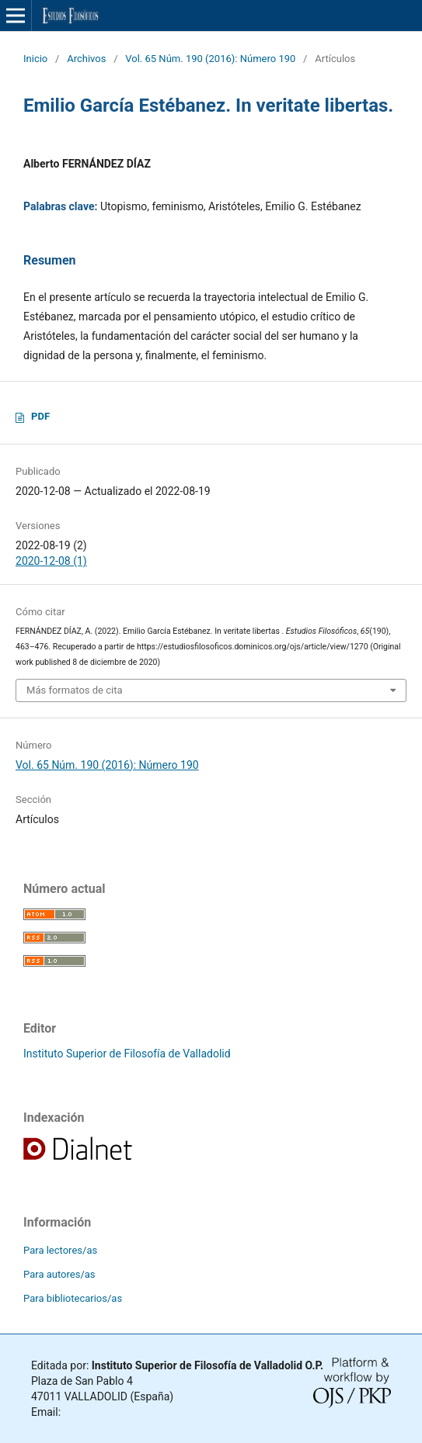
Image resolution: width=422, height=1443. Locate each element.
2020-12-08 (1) (51, 561)
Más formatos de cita (74, 690)
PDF (40, 416)
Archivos (86, 58)
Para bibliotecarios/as (72, 1298)
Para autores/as (59, 1274)
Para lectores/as (60, 1250)
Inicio (35, 58)
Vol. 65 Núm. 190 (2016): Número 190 (210, 58)
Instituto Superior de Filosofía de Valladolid (127, 1053)
